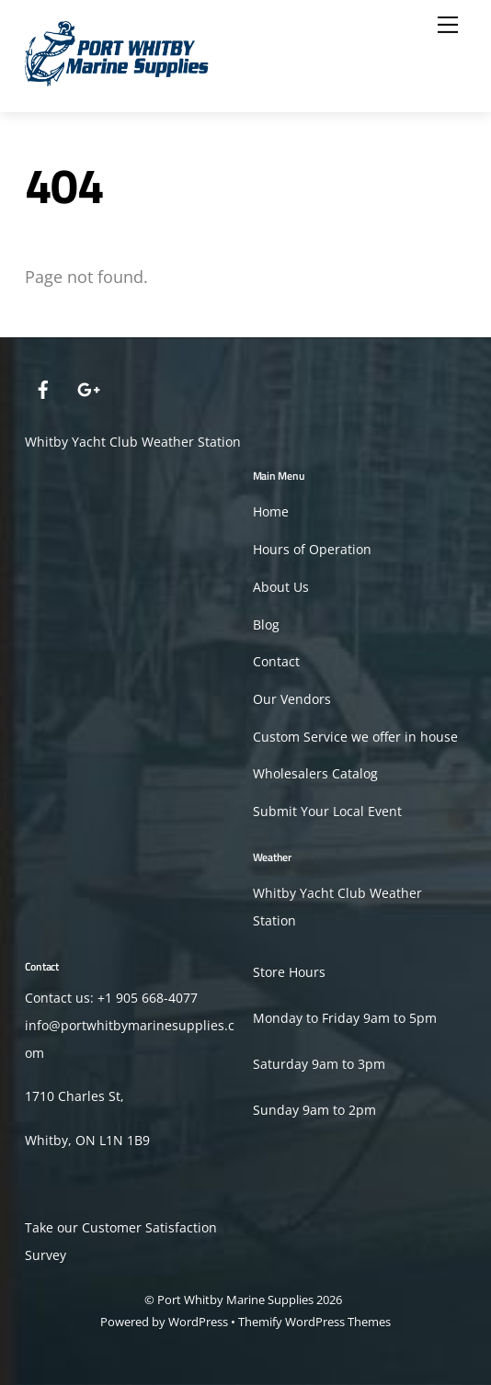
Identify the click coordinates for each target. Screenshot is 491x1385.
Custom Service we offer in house (355, 737)
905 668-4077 (157, 998)
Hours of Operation (312, 549)
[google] (87, 387)
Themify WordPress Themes (314, 1321)
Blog (266, 625)
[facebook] (43, 387)
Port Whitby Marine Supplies (235, 1299)
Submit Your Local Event (327, 811)
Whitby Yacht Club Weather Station (133, 441)
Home (271, 512)
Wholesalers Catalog (315, 774)
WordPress (198, 1321)
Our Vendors (292, 699)
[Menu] (447, 24)
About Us (281, 587)
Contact (276, 661)
